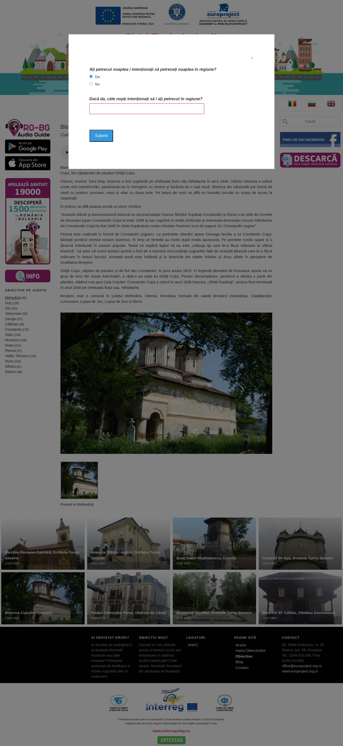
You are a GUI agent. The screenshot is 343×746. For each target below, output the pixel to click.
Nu (97, 84)
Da (97, 77)
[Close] (252, 57)
